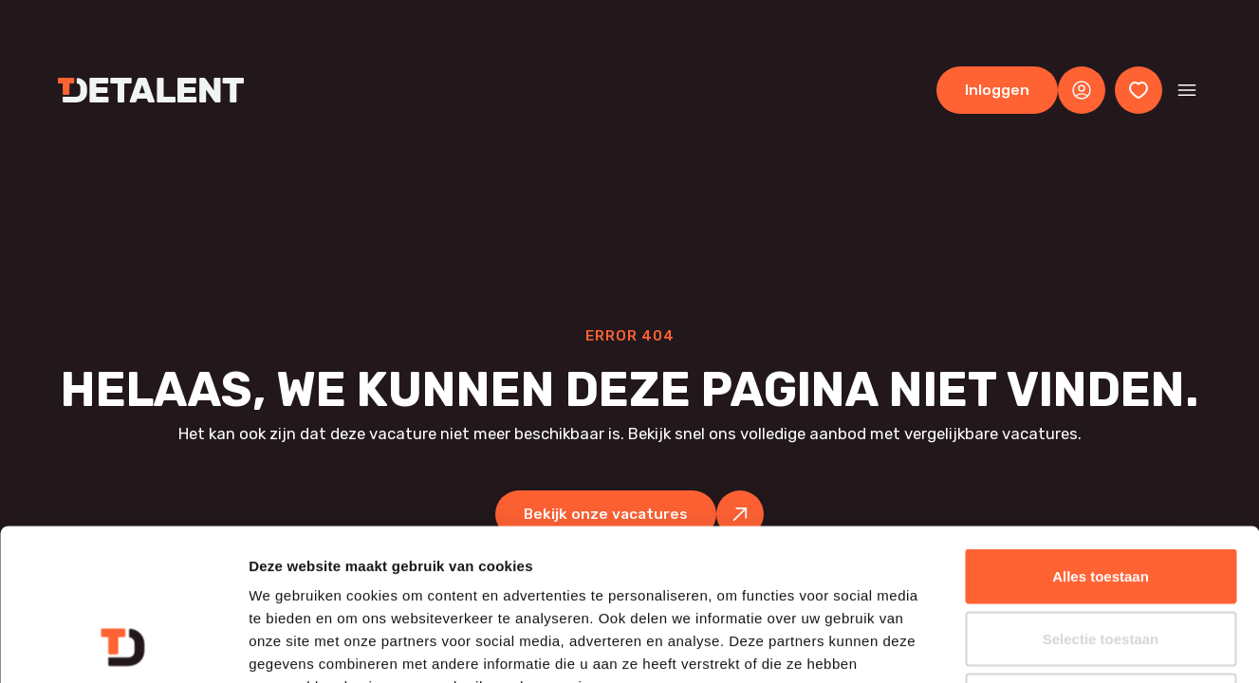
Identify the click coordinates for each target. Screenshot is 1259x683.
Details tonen (1025, 645)
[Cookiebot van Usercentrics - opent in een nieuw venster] (123, 646)
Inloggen (997, 90)
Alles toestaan (1100, 434)
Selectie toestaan (1101, 497)
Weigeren (1100, 558)
